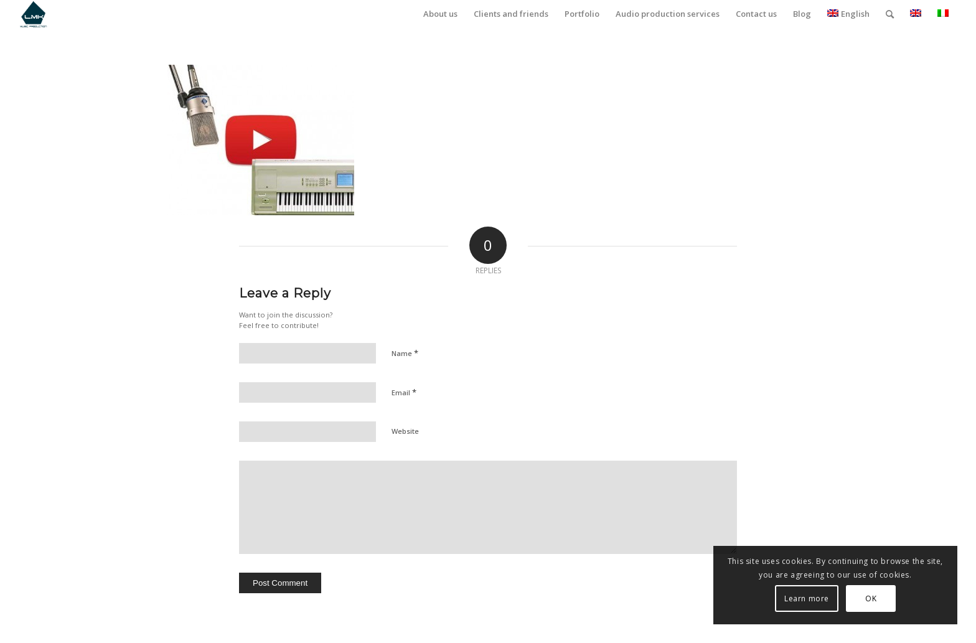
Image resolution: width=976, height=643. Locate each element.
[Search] (890, 14)
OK (870, 598)
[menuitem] (440, 14)
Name (405, 353)
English (848, 13)
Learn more (806, 598)
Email (404, 392)
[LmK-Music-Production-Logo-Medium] (33, 14)
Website (405, 431)
